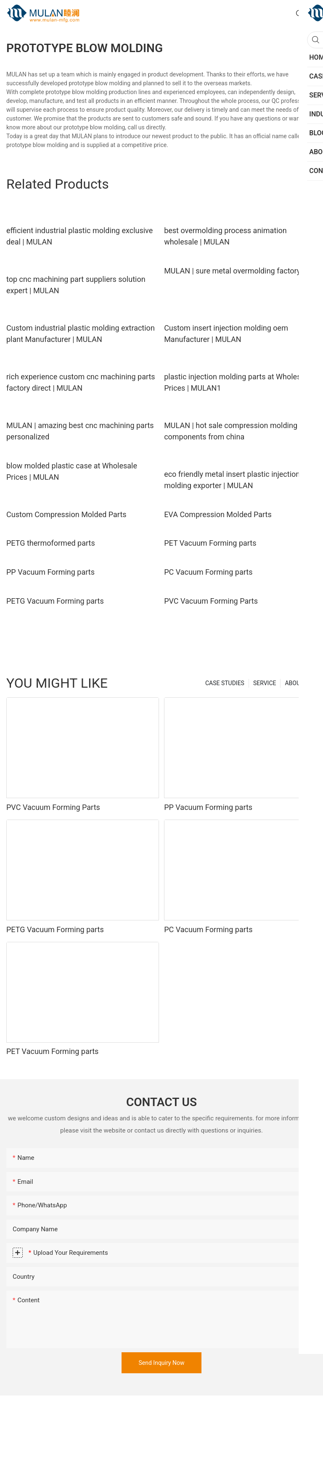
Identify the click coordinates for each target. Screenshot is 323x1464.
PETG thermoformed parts (50, 543)
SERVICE (264, 683)
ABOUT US (298, 683)
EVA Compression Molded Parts (218, 514)
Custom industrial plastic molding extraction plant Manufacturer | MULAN (80, 333)
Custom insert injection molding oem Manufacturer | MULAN (226, 333)
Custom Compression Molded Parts (66, 514)
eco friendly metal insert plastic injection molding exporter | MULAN (232, 480)
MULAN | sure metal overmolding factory (232, 270)
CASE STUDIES (224, 683)
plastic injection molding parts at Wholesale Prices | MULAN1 (237, 382)
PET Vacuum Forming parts (210, 543)
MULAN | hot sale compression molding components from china (230, 431)
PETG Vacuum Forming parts (55, 601)
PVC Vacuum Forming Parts (211, 601)
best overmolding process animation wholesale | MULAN (225, 236)
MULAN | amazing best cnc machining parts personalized (80, 431)
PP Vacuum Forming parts (50, 572)
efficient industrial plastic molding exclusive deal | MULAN (79, 236)
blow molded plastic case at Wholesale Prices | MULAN (71, 471)
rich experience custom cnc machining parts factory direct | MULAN (80, 382)
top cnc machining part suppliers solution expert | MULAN (76, 285)
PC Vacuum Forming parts (208, 572)
